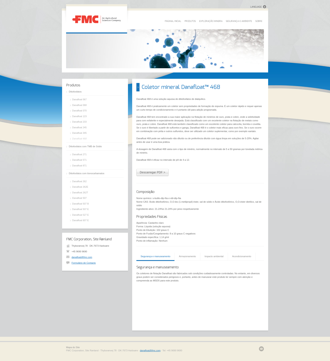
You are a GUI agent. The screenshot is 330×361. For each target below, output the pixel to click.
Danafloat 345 (79, 133)
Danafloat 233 (79, 121)
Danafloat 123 (79, 116)
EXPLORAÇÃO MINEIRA (210, 21)
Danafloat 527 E (80, 215)
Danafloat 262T (80, 192)
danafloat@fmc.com (82, 257)
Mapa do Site (73, 347)
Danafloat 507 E (80, 209)
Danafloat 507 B (80, 203)
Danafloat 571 (79, 160)
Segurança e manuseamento (155, 256)
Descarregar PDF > (152, 172)
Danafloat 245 (79, 127)
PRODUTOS (190, 21)
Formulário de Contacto (84, 263)
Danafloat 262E (80, 187)
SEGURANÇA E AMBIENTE (239, 21)
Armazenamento (187, 256)
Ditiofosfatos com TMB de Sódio (85, 146)
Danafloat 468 (79, 138)
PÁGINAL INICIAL (173, 21)
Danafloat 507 (79, 198)
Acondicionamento (241, 256)
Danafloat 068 (79, 105)
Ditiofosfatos (75, 91)
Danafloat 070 (79, 110)
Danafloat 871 (79, 165)
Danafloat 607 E (80, 220)
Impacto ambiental (214, 256)
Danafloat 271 (79, 154)
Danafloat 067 (79, 99)
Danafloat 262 (79, 181)
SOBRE (258, 21)
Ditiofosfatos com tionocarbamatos (86, 173)
